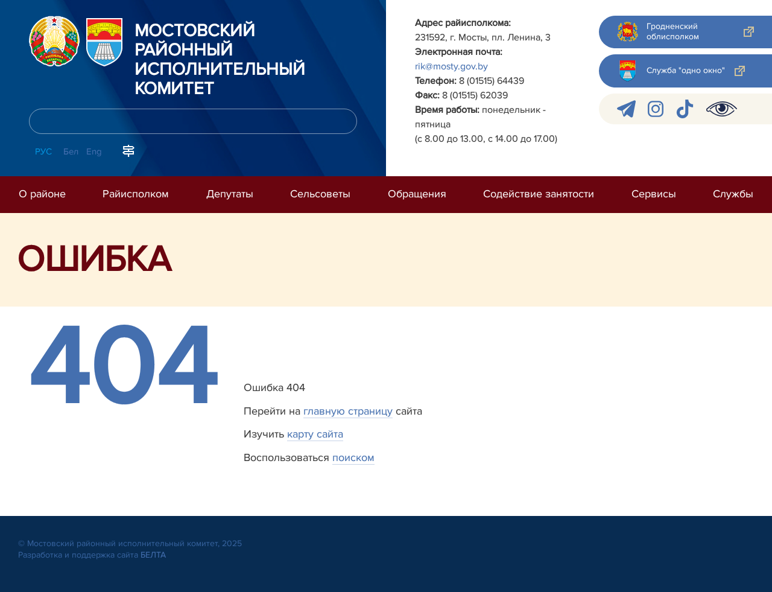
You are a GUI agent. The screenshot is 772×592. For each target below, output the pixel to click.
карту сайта (315, 434)
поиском (353, 457)
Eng (94, 151)
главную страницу (348, 411)
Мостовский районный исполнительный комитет (219, 60)
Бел (70, 151)
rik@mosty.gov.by (451, 66)
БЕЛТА (153, 555)
